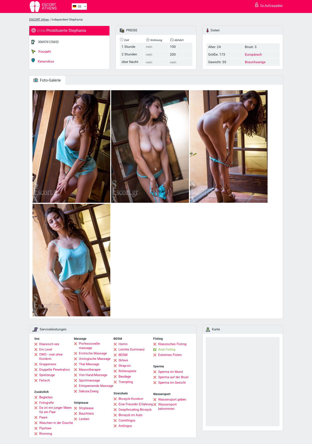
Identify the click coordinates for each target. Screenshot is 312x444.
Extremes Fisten (170, 355)
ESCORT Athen (39, 19)
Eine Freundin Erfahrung (136, 404)
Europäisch (253, 54)
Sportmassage (89, 380)
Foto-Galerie (47, 80)
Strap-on (125, 366)
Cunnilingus (127, 420)
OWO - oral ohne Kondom (51, 356)
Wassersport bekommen (167, 406)
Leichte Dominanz (132, 349)
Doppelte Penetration (54, 370)
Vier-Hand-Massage (93, 375)
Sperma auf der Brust (173, 377)
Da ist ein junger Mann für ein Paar (55, 410)
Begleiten (46, 397)
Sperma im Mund (170, 372)
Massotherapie (90, 370)
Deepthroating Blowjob (135, 410)
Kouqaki (41, 51)
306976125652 (48, 42)
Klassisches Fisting (172, 344)
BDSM (123, 355)
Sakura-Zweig (88, 391)
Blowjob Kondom (131, 399)
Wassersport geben (172, 399)
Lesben (84, 419)
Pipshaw (45, 428)
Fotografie (46, 403)
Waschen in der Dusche (56, 423)
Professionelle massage (89, 346)
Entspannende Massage (96, 386)
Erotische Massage (93, 353)
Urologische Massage (94, 359)
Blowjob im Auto (131, 415)
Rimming (45, 434)
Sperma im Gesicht (172, 382)
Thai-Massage (89, 364)
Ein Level (45, 349)
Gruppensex (47, 364)
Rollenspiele (127, 371)
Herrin (123, 344)
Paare (43, 417)
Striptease (86, 408)
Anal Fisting (166, 349)
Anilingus (125, 426)
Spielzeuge (47, 375)
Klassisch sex (49, 344)
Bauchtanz (86, 413)
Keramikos (42, 60)
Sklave (123, 360)
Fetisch (44, 380)
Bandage (125, 376)
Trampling (126, 382)
